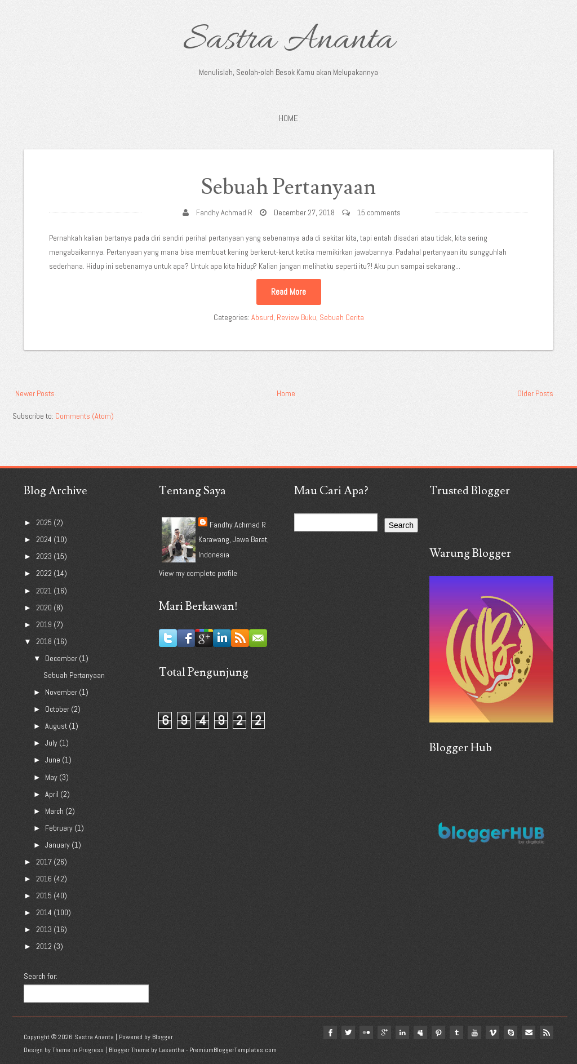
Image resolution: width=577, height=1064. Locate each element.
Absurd (262, 317)
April (52, 794)
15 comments (379, 212)
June (53, 760)
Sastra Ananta (288, 40)
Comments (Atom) (84, 416)
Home (288, 118)
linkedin (402, 1032)
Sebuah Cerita (341, 317)
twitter (348, 1032)
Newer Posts (35, 393)
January (58, 845)
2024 (45, 539)
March (55, 811)
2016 (45, 879)
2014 (45, 912)
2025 (45, 522)
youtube (474, 1032)
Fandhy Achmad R (224, 212)
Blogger (162, 1036)
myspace (420, 1032)
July (52, 743)
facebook (330, 1032)
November (62, 692)
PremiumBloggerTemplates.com (233, 1049)
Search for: (40, 976)
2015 (45, 895)
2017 (45, 862)
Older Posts (535, 393)
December (62, 658)
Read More (288, 292)
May (52, 777)
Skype (510, 1032)
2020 (45, 607)
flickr (366, 1032)
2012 (45, 946)
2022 (45, 573)
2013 (45, 929)
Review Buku (296, 317)
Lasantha (171, 1049)
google (384, 1032)
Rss (546, 1032)
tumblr (456, 1032)
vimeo (492, 1032)
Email (528, 1032)
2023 (45, 556)
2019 (45, 624)
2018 (45, 641)
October (58, 709)
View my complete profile (198, 573)
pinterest (438, 1032)
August (57, 726)
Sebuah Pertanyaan (288, 187)
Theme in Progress (78, 1049)
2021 (45, 591)
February (59, 828)
